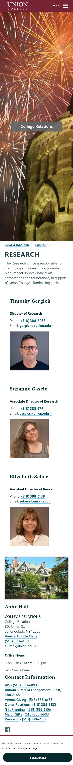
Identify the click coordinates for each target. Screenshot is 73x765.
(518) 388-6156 (39, 709)
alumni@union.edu (20, 646)
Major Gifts (13, 714)
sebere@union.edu (35, 501)
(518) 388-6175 (40, 700)
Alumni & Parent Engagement (28, 690)
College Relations (17, 244)
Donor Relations (17, 704)
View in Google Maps (21, 636)
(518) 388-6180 (17, 641)
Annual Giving (15, 700)
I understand (38, 758)
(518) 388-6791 (33, 408)
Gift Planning (15, 709)
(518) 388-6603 (37, 714)
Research (41, 244)
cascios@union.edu (36, 413)
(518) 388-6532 (44, 704)
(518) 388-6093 (25, 685)
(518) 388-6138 (33, 496)
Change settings (28, 748)
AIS (7, 685)
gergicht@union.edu (37, 325)
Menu (60, 6)
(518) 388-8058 (33, 321)
